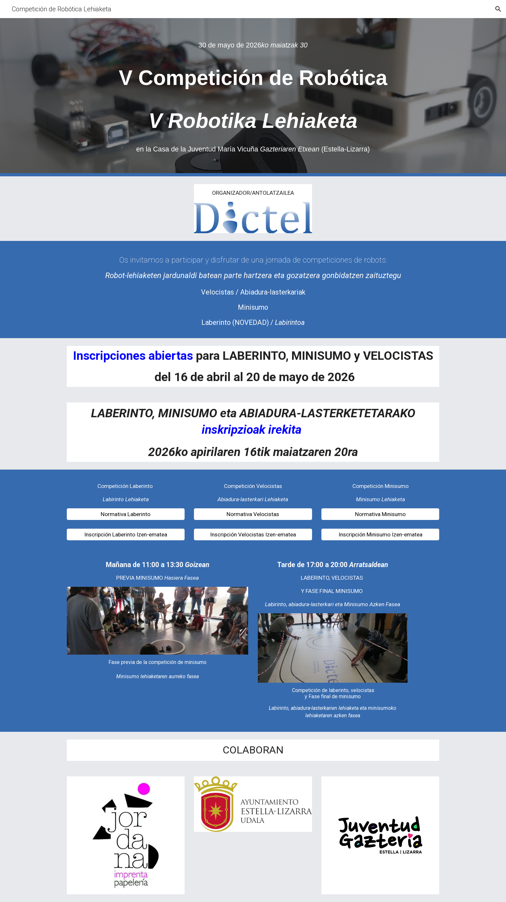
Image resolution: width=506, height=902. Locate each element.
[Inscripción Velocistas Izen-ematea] (252, 534)
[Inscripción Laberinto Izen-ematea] (125, 534)
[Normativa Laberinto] (125, 514)
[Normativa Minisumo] (380, 514)
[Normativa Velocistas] (252, 514)
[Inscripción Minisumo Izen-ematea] (380, 534)
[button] (498, 9)
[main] (253, 45)
